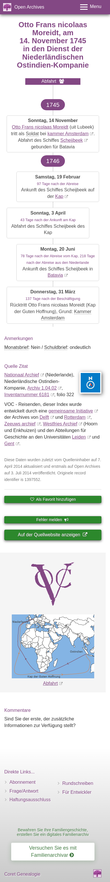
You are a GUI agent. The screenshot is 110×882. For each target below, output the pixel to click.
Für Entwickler (76, 792)
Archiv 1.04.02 (42, 388)
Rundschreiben (77, 783)
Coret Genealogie (22, 874)
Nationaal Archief (21, 374)
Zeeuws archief (20, 423)
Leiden (79, 437)
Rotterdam (75, 417)
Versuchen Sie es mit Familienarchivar (52, 851)
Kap (59, 196)
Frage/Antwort (23, 791)
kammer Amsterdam (67, 133)
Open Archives (29, 7)
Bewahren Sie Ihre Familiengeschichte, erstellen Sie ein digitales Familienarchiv (53, 832)
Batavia (55, 275)
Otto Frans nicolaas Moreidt (40, 127)
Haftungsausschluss (30, 799)
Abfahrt (50, 683)
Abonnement (22, 782)
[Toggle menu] (91, 7)
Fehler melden (52, 519)
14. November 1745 (53, 41)
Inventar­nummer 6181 (26, 394)
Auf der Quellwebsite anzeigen (52, 534)
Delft (44, 417)
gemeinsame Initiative (71, 410)
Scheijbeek (71, 140)
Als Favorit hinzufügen (53, 499)
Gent (9, 443)
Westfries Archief (60, 423)
